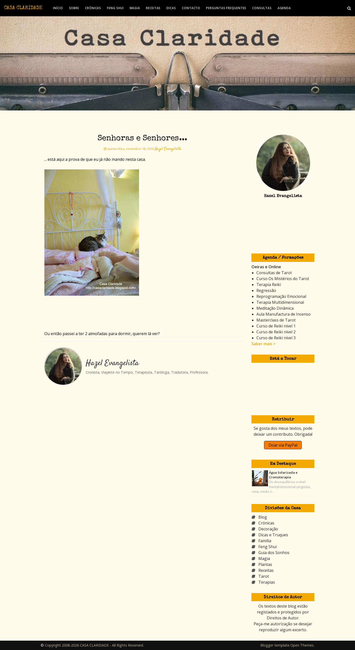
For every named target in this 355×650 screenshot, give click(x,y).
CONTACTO (191, 8)
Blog (262, 517)
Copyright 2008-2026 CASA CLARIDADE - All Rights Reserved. (94, 645)
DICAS (171, 8)
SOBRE (74, 8)
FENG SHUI (115, 8)
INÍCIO (58, 8)
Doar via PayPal (282, 445)
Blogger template (274, 645)
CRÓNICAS (93, 8)
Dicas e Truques (273, 535)
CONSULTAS (261, 8)
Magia (264, 558)
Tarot (263, 576)
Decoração (268, 529)
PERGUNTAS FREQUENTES (226, 8)
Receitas (266, 570)
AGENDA (284, 8)
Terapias (266, 582)
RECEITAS (153, 8)
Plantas (265, 564)
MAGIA (135, 8)
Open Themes (302, 645)
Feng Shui (267, 546)
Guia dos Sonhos (273, 552)
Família (264, 540)
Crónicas (266, 523)
